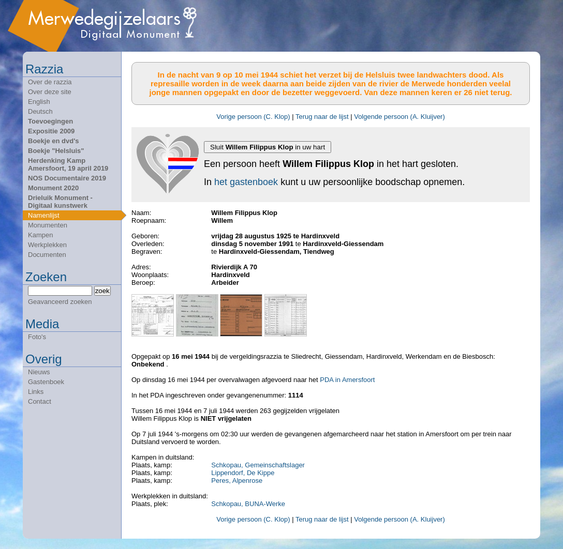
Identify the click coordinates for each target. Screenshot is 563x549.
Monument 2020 (53, 188)
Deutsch (40, 111)
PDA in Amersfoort (347, 380)
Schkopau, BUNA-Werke (248, 504)
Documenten (47, 254)
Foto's (37, 337)
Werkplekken (47, 245)
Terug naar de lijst (322, 116)
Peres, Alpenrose (236, 480)
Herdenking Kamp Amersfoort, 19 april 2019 (68, 164)
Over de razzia (50, 82)
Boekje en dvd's (53, 141)
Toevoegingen (50, 121)
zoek (102, 291)
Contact (39, 401)
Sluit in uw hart (267, 147)
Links (35, 391)
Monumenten (47, 225)
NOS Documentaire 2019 (67, 178)
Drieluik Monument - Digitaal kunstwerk (60, 201)
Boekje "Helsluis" (56, 151)
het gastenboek (246, 182)
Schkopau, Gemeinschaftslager (258, 465)
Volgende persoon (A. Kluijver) (399, 116)
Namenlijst (44, 215)
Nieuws (39, 372)
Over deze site (49, 92)
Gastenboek (46, 382)
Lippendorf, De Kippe (242, 473)
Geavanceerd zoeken (60, 302)
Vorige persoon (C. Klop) (253, 116)
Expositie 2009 (51, 131)
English (39, 101)
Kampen (40, 235)
